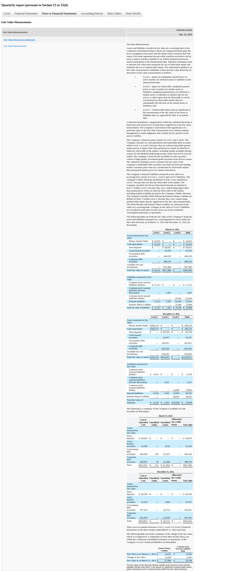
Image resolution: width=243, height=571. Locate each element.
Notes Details (133, 13)
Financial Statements (26, 13)
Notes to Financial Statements (59, 13)
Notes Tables (114, 13)
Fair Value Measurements (15, 46)
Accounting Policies (92, 13)
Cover (7, 13)
